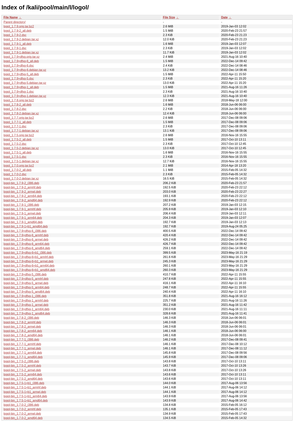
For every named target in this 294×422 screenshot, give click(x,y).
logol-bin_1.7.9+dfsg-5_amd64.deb (27, 291)
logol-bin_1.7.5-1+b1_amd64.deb (26, 400)
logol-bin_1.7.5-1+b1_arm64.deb (25, 396)
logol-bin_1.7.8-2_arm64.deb (23, 330)
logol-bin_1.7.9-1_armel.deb (22, 213)
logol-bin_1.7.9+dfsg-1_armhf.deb (26, 300)
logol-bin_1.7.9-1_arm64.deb (23, 217)
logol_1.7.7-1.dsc (15, 126)
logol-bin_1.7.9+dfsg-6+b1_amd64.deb (29, 270)
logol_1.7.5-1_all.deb (18, 152)
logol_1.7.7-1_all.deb (18, 122)
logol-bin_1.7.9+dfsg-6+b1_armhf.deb (29, 257)
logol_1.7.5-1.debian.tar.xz (21, 161)
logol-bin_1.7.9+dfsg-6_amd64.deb (27, 248)
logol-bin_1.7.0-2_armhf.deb (22, 409)
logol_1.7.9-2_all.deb (18, 30)
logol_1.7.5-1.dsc (15, 156)
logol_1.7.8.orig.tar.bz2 (19, 100)
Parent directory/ (15, 22)
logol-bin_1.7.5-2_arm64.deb (23, 374)
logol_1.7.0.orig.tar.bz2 (19, 165)
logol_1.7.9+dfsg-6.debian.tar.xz (25, 69)
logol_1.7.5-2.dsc (15, 143)
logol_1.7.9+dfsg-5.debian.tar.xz (25, 82)
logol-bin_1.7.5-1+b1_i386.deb (24, 383)
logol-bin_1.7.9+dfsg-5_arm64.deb (26, 287)
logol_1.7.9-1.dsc (15, 48)
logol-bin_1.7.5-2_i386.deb (21, 361)
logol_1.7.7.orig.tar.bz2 (19, 117)
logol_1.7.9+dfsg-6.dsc (19, 65)
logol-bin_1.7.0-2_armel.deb (22, 413)
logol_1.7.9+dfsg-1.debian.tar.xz (25, 96)
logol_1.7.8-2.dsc (15, 109)
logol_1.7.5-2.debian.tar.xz (21, 148)
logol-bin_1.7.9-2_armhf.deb (22, 187)
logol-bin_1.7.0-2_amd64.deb (23, 418)
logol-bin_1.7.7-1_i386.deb (21, 339)
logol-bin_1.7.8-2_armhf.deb (22, 322)
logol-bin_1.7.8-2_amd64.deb (23, 335)
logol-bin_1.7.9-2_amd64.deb (23, 200)
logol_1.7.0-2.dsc (15, 174)
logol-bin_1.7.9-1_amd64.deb (23, 222)
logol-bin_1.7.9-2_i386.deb (21, 183)
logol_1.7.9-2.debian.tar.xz (21, 39)
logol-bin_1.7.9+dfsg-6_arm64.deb (26, 243)
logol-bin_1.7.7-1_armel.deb (22, 348)
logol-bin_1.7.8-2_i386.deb (21, 317)
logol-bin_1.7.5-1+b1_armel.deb (25, 391)
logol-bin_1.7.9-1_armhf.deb (22, 209)
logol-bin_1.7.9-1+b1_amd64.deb (26, 226)
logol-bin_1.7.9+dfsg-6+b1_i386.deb (28, 252)
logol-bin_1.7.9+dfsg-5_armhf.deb (26, 278)
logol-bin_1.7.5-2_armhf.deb (22, 365)
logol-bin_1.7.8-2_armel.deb (22, 326)
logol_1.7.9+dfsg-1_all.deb (21, 87)
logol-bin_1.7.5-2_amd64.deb (23, 378)
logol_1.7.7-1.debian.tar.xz (21, 130)
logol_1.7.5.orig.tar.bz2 (19, 135)
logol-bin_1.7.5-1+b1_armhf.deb (25, 387)
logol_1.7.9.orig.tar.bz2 (19, 26)
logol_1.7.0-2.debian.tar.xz (21, 178)
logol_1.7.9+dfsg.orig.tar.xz (22, 56)
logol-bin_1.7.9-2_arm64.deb (23, 196)
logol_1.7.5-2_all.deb (18, 139)
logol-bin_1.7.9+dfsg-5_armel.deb (26, 283)
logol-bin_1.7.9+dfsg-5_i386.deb (25, 274)
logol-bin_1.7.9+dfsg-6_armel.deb (26, 239)
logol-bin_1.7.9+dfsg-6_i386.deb (25, 230)
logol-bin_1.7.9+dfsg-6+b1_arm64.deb (29, 265)
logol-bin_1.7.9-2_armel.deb (22, 191)
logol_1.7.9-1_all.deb (18, 43)
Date (224, 17)
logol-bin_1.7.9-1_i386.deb (21, 204)
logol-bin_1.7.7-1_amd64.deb (23, 357)
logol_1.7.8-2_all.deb (18, 104)
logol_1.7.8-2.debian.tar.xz (21, 113)
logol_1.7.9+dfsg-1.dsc (19, 91)
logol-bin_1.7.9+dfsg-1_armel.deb (26, 304)
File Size (169, 17)
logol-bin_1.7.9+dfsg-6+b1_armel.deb (28, 261)
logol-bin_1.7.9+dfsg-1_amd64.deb (27, 313)
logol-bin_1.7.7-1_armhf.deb (22, 344)
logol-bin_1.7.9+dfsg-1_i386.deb (25, 296)
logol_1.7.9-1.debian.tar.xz (21, 52)
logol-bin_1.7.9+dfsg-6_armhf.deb (26, 235)
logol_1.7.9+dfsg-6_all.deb (21, 61)
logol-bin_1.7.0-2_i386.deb (21, 404)
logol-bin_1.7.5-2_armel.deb (22, 370)
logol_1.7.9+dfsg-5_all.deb (21, 74)
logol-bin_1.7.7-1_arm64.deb (23, 352)
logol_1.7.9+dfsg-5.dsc (19, 78)
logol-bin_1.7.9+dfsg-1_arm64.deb (26, 309)
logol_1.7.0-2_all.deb (18, 170)
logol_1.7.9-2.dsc (15, 35)
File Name (11, 17)
